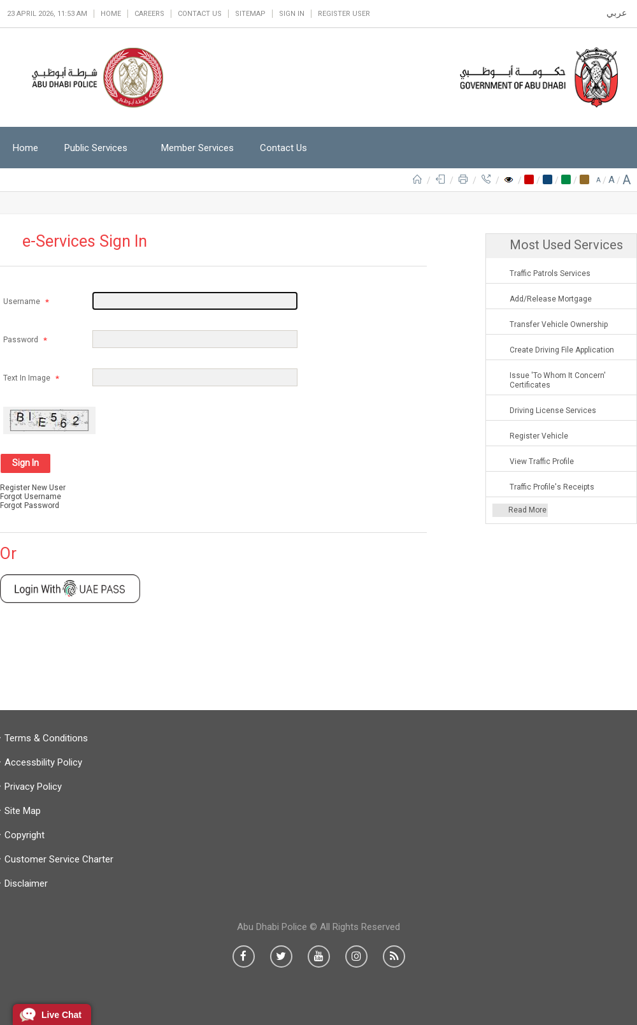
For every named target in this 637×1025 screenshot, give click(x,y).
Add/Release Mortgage (551, 298)
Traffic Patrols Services (550, 273)
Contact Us (200, 14)
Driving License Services (553, 410)
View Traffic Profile (542, 461)
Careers (149, 14)
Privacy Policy (33, 786)
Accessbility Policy (43, 762)
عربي (616, 13)
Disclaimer (26, 883)
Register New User (33, 487)
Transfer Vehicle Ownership (559, 324)
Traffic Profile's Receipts (552, 487)
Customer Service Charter (58, 859)
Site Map (22, 811)
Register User (344, 14)
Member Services (197, 148)
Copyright (24, 835)
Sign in (291, 14)
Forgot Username (30, 496)
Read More (527, 509)
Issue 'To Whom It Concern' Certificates (558, 380)
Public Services (95, 148)
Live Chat (61, 1015)
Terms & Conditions (46, 738)
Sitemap (250, 14)
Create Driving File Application (562, 349)
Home (111, 14)
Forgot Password (29, 505)
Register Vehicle (539, 436)
